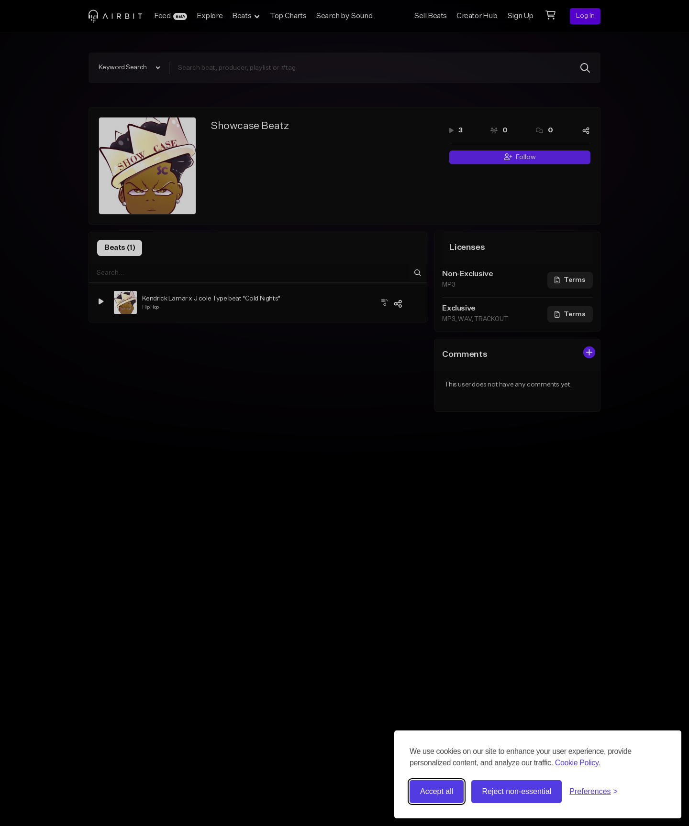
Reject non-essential (516, 791)
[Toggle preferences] (593, 791)
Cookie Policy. (577, 763)
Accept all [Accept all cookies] (436, 791)
